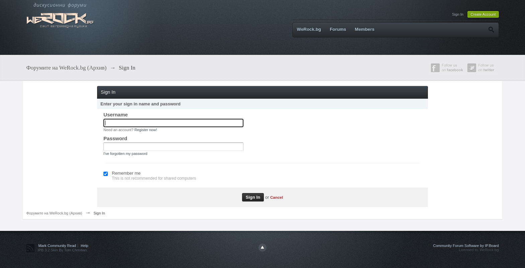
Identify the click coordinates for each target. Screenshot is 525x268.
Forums (338, 29)
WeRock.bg (309, 29)
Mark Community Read (57, 246)
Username (115, 114)
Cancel (276, 197)
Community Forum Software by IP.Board (466, 246)
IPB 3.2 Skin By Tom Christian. (63, 250)
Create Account (483, 14)
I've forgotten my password (125, 154)
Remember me (126, 173)
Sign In (457, 14)
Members (365, 29)
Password (115, 138)
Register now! (145, 130)
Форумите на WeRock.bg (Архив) (54, 213)
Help (84, 246)
